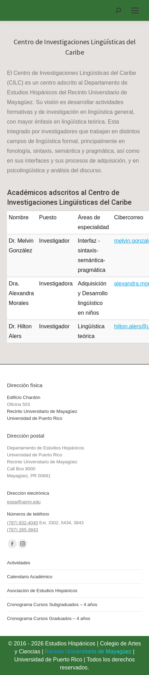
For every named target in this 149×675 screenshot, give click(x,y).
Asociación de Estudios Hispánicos (42, 590)
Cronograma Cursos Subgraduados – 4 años (52, 604)
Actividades (18, 562)
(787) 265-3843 (22, 529)
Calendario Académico (29, 576)
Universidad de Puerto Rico (34, 418)
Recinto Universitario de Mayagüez (42, 411)
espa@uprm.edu (23, 501)
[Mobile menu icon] (135, 10)
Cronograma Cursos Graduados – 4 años (48, 618)
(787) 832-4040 (22, 522)
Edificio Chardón (23, 397)
